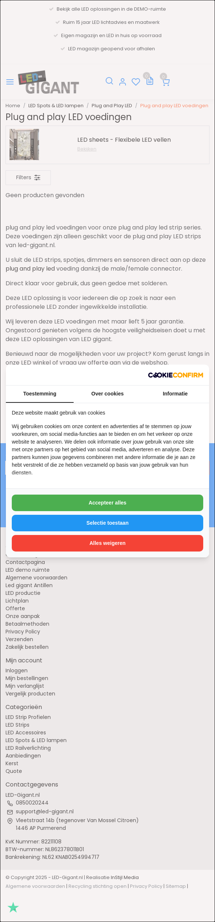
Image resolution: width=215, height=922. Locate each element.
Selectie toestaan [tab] (107, 523)
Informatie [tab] (175, 394)
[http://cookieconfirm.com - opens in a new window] (175, 374)
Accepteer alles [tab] (108, 503)
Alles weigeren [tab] (107, 543)
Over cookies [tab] (107, 394)
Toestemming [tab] (39, 394)
